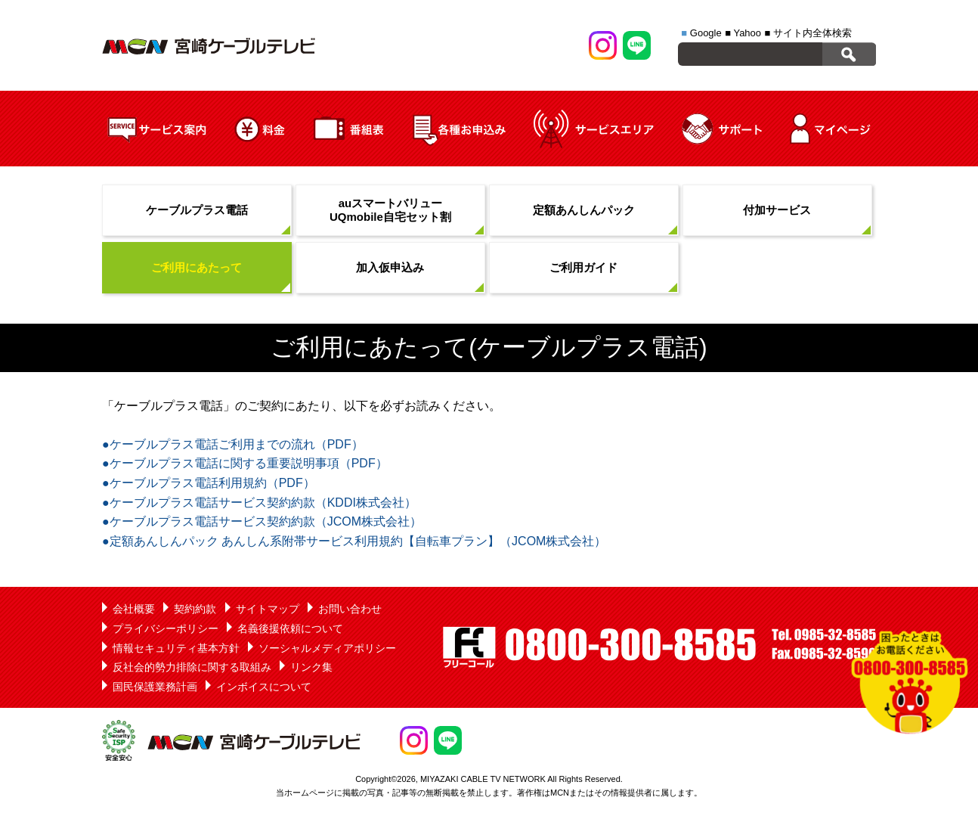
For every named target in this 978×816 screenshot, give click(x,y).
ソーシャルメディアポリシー (327, 648)
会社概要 (134, 609)
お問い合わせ (350, 609)
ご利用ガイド (583, 267)
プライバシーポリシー (165, 628)
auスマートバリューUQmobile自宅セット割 (390, 210)
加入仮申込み (390, 267)
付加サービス (777, 209)
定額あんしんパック (584, 209)
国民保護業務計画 (155, 687)
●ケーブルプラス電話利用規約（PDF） (208, 482)
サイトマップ (267, 609)
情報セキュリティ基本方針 (176, 648)
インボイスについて (263, 687)
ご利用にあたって (196, 267)
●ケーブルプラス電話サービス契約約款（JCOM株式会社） (262, 521)
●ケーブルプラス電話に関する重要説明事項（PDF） (245, 463)
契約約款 (195, 609)
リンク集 (311, 667)
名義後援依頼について (290, 628)
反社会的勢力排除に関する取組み (192, 667)
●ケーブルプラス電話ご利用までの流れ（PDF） (233, 444)
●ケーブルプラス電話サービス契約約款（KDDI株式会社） (259, 502)
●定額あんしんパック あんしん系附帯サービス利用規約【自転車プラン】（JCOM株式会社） (354, 541)
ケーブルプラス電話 (197, 209)
